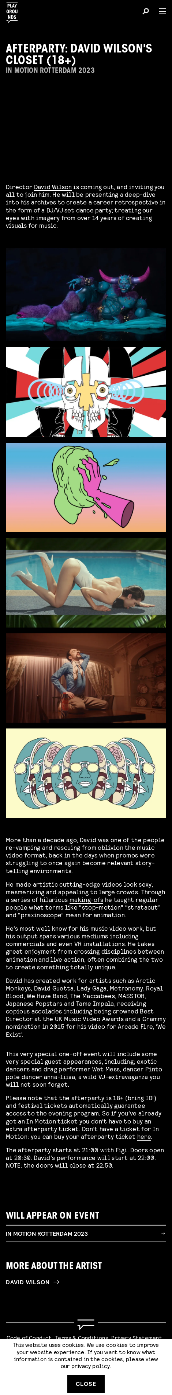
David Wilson (53, 186)
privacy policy (90, 1365)
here (144, 1140)
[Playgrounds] (14, 10)
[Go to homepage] (86, 1325)
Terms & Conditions (81, 1337)
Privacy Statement (136, 1337)
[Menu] (159, 11)
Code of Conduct (29, 1337)
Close (86, 1383)
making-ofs (86, 903)
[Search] (145, 12)
